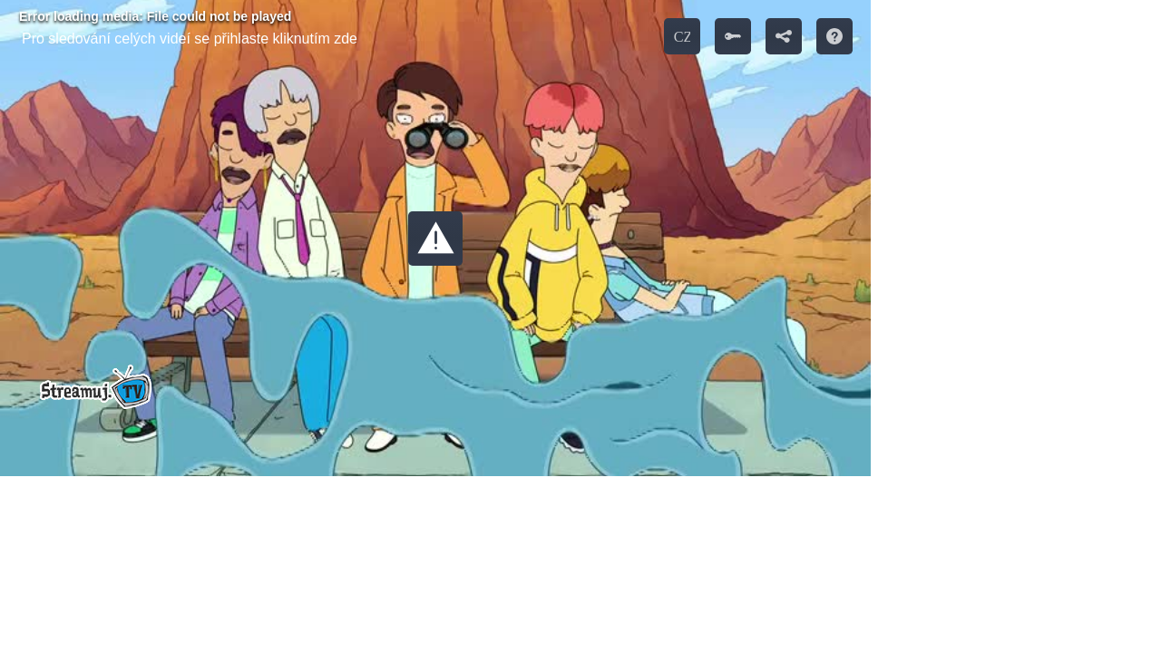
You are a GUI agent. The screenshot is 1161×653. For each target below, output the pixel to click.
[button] (435, 238)
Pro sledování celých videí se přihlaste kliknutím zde (189, 38)
